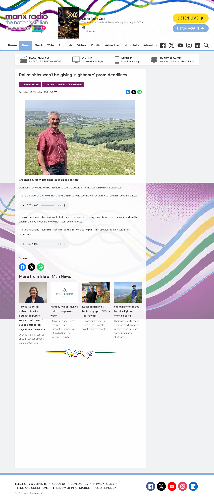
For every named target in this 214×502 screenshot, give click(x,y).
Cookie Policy (105, 487)
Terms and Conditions (31, 487)
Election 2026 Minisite (31, 483)
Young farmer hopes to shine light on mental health (128, 299)
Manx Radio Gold (93, 19)
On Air (95, 45)
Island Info (131, 45)
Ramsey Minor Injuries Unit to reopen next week (64, 299)
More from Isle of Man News (64, 84)
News (26, 45)
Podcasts (65, 45)
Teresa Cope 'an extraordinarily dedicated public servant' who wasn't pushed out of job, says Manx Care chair (33, 306)
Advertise (112, 45)
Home (12, 45)
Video (81, 45)
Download (91, 31)
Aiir (42, 493)
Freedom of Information (71, 487)
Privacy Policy (103, 483)
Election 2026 (44, 45)
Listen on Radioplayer (92, 61)
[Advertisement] (81, 411)
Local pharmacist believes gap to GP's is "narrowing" (96, 299)
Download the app (130, 61)
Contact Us (79, 483)
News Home (31, 84)
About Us (150, 45)
